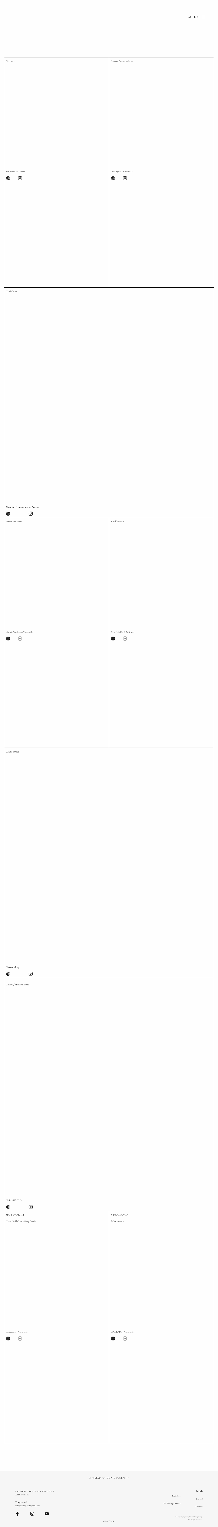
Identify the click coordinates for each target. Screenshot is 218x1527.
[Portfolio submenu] (180, 1498)
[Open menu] (196, 17)
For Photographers (171, 1505)
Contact (199, 1506)
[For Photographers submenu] (180, 1505)
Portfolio (175, 1497)
